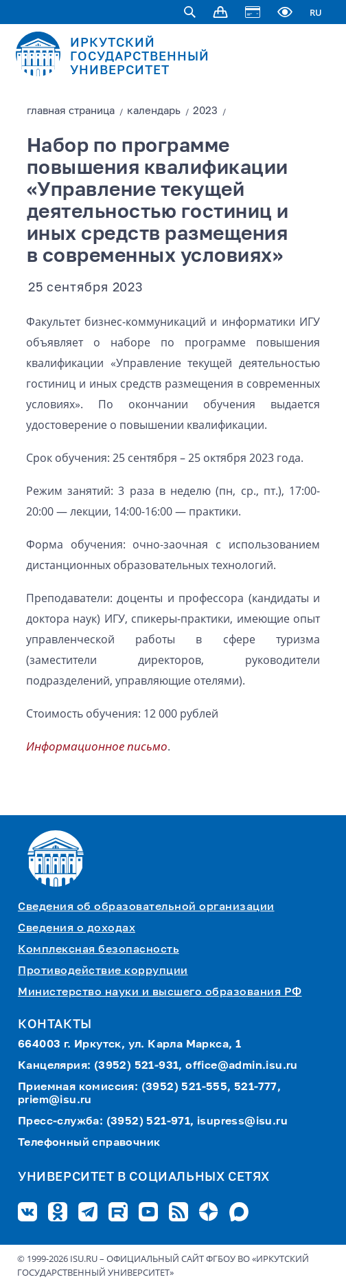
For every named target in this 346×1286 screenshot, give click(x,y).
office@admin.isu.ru (241, 1066)
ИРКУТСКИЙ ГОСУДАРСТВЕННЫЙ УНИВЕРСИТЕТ (139, 57)
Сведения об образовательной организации (146, 907)
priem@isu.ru (55, 1100)
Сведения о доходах (76, 928)
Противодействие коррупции (103, 971)
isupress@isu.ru (242, 1121)
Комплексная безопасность (98, 949)
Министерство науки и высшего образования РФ (160, 992)
